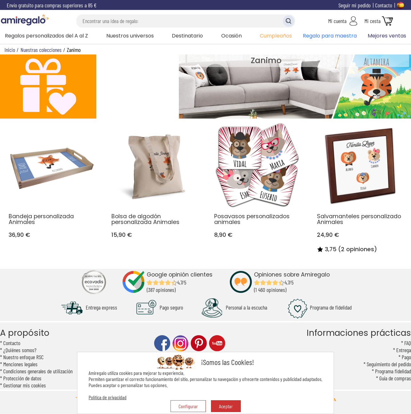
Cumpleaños (276, 35)
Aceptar (226, 406)
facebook (162, 343)
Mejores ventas (387, 35)
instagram (180, 343)
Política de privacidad (108, 397)
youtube (217, 343)
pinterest (199, 343)
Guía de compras (395, 378)
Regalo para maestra (330, 35)
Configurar (188, 406)
